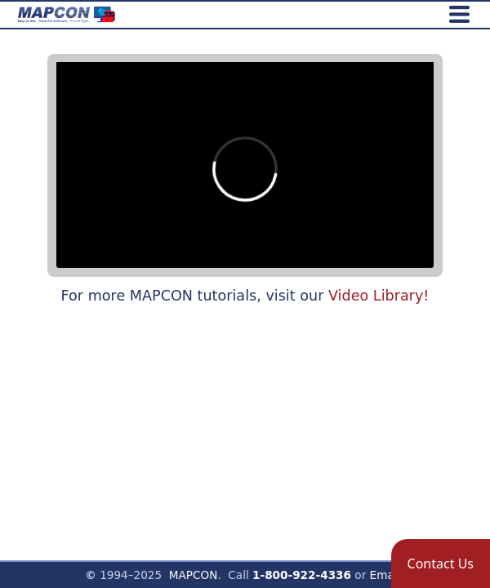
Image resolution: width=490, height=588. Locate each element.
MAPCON (193, 574)
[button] (440, 563)
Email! (387, 574)
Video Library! (378, 295)
